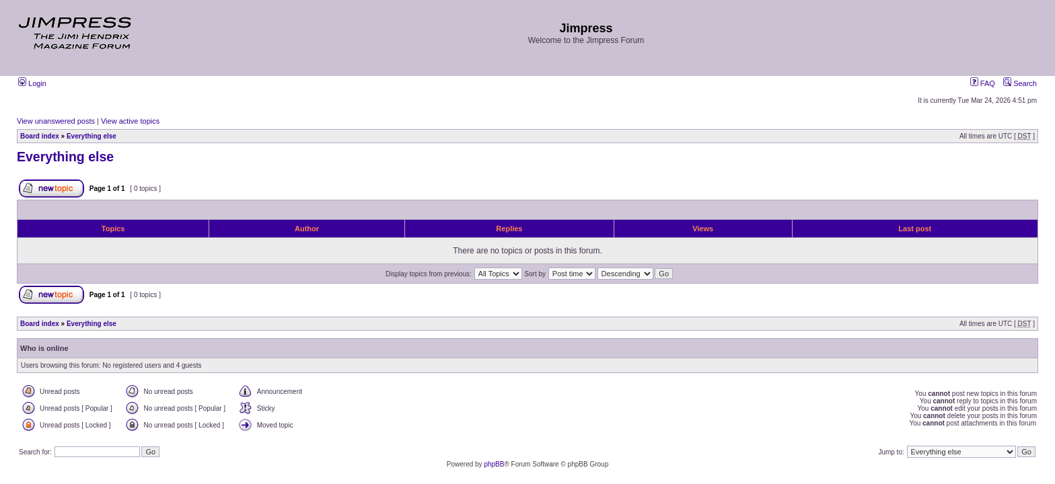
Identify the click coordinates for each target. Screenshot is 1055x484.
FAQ (982, 83)
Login (32, 83)
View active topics (130, 121)
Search (1020, 83)
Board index (39, 136)
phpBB (494, 464)
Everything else (91, 136)
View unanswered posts (56, 121)
